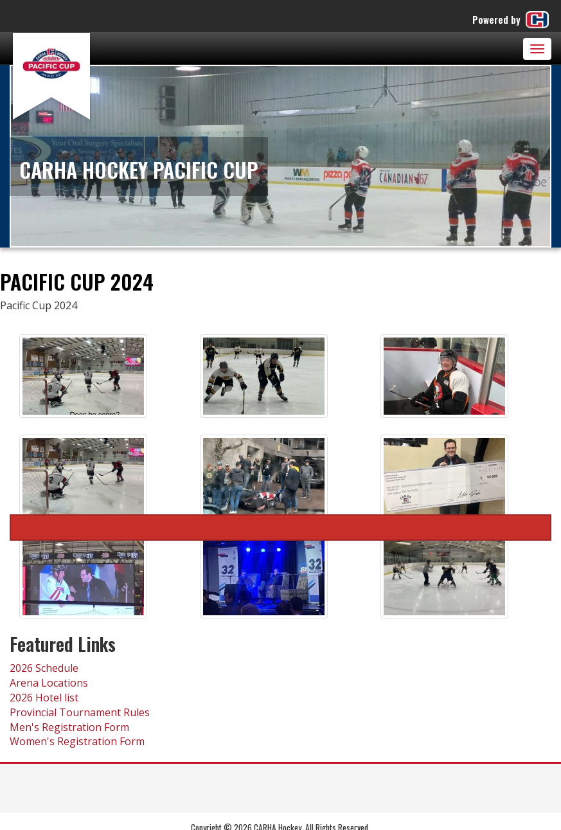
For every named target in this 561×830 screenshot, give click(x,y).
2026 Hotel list (44, 697)
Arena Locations (49, 683)
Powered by (511, 19)
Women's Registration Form (77, 741)
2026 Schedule (44, 668)
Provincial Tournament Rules (80, 712)
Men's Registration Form (69, 727)
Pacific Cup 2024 (280, 527)
